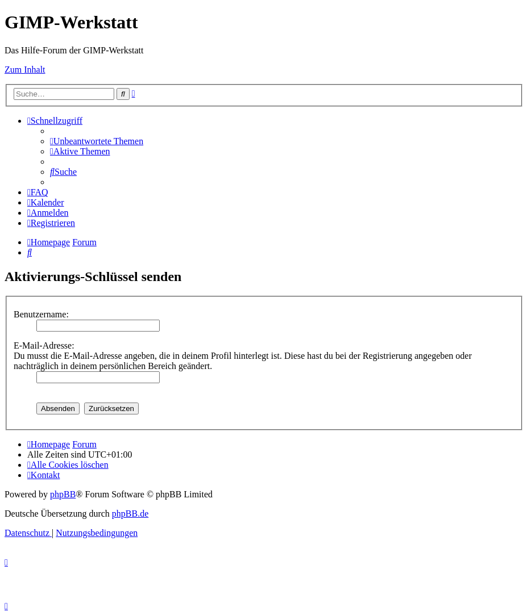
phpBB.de (130, 513)
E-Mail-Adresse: (44, 345)
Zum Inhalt (25, 69)
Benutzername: (41, 314)
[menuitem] (96, 141)
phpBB (63, 494)
